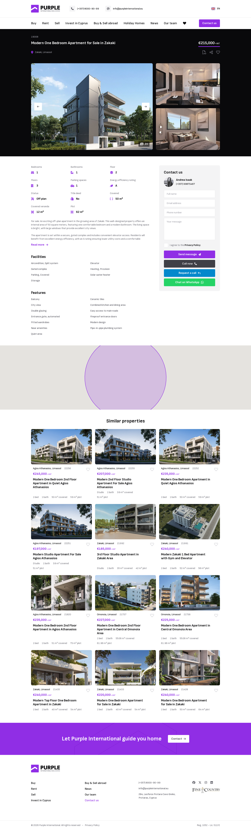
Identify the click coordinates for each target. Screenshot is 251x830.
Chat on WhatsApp (189, 282)
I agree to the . (185, 245)
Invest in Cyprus (76, 23)
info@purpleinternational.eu (124, 9)
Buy (33, 23)
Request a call (189, 273)
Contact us (209, 23)
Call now (189, 263)
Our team (170, 23)
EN (215, 8)
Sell (57, 23)
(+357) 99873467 (185, 184)
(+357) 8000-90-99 (84, 9)
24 (144, 143)
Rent (45, 23)
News (154, 23)
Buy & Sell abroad (106, 23)
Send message (189, 254)
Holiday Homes (134, 23)
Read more (39, 244)
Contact (178, 738)
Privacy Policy (192, 245)
